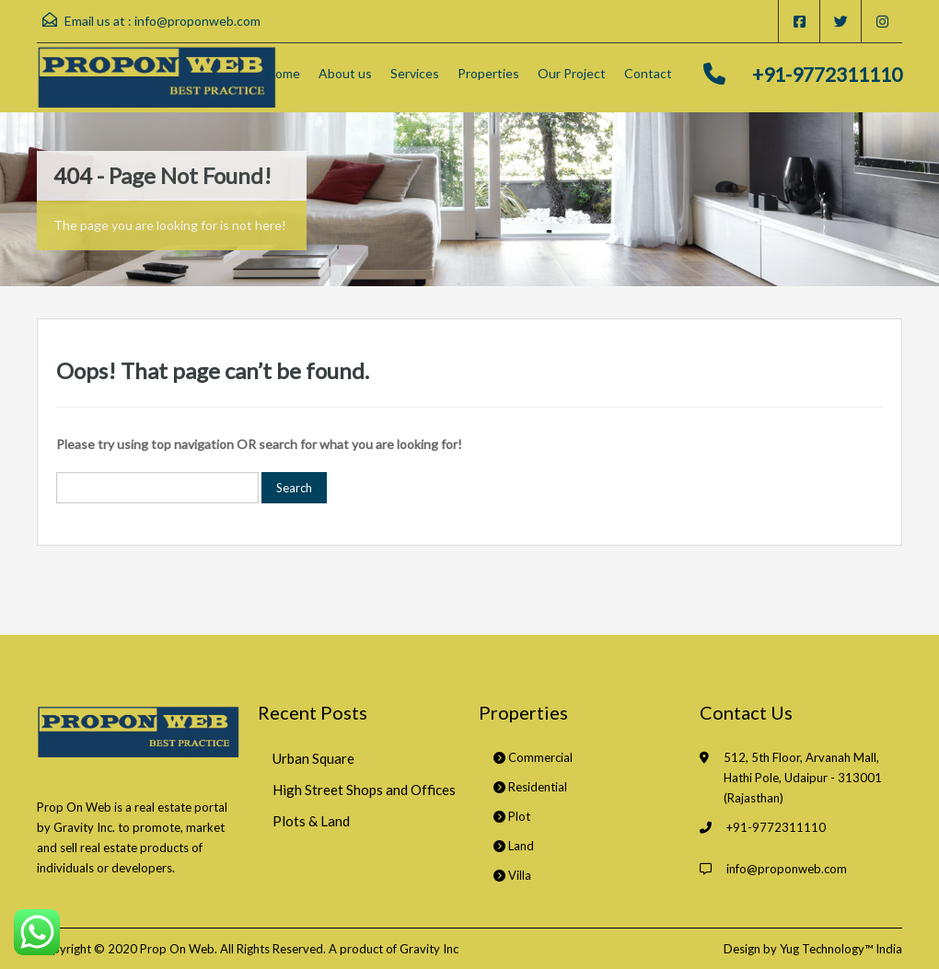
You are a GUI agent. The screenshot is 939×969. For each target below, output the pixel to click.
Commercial (533, 757)
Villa (512, 875)
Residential (530, 786)
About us (345, 73)
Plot (511, 816)
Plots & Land (311, 821)
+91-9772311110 (827, 74)
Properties (488, 73)
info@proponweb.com (197, 21)
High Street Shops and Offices (364, 789)
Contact (648, 73)
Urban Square (313, 758)
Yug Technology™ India (841, 948)
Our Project (572, 73)
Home (283, 73)
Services (414, 73)
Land (513, 845)
